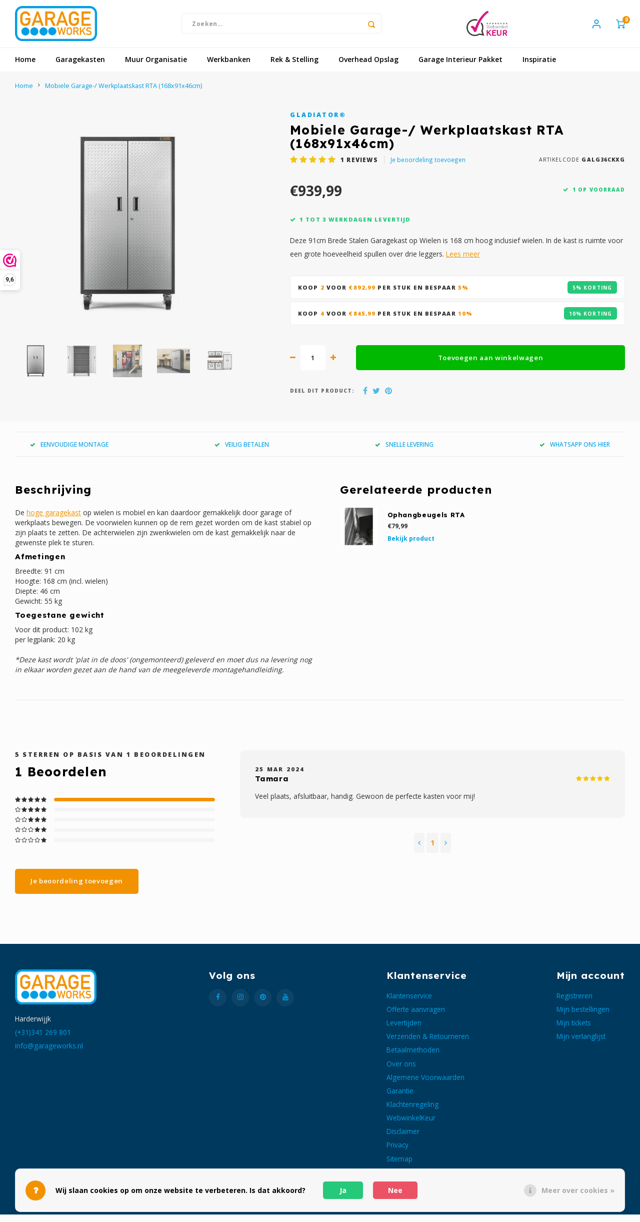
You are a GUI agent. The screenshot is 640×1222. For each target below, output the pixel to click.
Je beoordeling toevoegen (428, 167)
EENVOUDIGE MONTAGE (69, 452)
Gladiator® (318, 122)
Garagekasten (80, 67)
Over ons (401, 1071)
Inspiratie (539, 67)
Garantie (400, 1098)
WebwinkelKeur (411, 1125)
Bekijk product (411, 546)
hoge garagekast (53, 520)
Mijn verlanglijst (581, 1044)
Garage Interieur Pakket (460, 67)
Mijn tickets (573, 1030)
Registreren (574, 1003)
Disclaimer (403, 1139)
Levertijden (404, 1030)
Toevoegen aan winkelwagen (491, 365)
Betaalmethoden (413, 1057)
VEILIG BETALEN (241, 452)
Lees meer (463, 262)
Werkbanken (228, 67)
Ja (343, 1190)
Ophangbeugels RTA (426, 523)
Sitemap (399, 1166)
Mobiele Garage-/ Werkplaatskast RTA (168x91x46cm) (123, 93)
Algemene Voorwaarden (425, 1084)
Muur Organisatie (156, 67)
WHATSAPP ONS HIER (575, 452)
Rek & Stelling (294, 67)
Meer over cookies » (578, 1190)
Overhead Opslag (368, 67)
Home (25, 67)
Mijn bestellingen (583, 1016)
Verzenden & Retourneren (427, 1044)
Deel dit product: (322, 398)
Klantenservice (409, 1003)
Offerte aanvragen (415, 1016)
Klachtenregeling (412, 1111)
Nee (395, 1190)
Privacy (397, 1152)
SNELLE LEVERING (404, 452)
